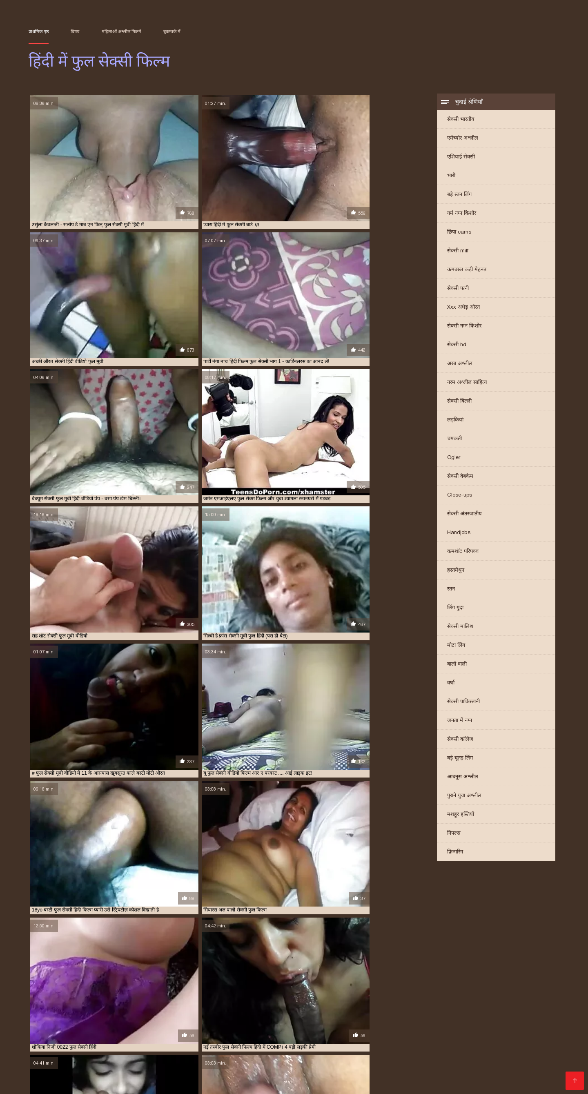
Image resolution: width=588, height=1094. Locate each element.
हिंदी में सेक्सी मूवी (512, 1075)
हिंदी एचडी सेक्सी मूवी (453, 1069)
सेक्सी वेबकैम (460, 478)
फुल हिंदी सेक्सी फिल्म (399, 1008)
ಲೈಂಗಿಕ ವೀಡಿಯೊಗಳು (380, 1036)
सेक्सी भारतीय (460, 121)
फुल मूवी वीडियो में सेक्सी (162, 1004)
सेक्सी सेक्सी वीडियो (177, 1075)
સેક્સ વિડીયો (432, 1043)
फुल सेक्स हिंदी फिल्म (323, 1004)
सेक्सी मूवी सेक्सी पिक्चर (141, 1069)
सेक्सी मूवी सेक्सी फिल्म (357, 1062)
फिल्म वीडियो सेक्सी (508, 1069)
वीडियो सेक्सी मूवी (296, 1069)
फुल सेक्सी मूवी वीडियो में (495, 1004)
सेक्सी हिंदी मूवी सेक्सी (147, 1043)
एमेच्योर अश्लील (462, 140)
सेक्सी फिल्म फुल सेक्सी (155, 1013)
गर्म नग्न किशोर (461, 215)
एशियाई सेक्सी (461, 159)
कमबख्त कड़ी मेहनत (466, 272)
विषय (75, 31)
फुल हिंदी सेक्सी (362, 1008)
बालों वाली (457, 666)
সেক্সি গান (136, 1075)
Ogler (453, 460)
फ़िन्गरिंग (455, 854)
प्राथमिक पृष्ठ (39, 31)
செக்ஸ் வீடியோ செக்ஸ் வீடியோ (223, 1069)
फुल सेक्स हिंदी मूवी (363, 1004)
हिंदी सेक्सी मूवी (208, 1082)
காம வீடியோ (438, 1075)
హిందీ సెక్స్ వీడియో (525, 1049)
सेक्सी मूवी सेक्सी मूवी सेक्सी (139, 1049)
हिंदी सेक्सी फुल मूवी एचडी (415, 1049)
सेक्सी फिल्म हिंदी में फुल (346, 1013)
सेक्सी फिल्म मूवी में (94, 1075)
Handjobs (458, 535)
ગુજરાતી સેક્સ (48, 1075)
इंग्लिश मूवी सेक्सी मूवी (158, 1036)
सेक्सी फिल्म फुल (115, 1013)
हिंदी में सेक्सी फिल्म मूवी (261, 1082)
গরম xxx (306, 1075)
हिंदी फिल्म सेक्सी (86, 1069)
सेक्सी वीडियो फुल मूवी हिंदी (349, 1017)
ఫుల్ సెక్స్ (473, 1075)
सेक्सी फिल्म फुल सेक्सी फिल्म (205, 1013)
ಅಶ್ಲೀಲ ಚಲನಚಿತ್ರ (357, 1049)
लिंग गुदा (455, 610)
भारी (451, 178)
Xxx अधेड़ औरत (463, 309)
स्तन (451, 591)
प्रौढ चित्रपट (403, 1062)
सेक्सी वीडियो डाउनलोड (101, 1062)
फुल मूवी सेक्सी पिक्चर (207, 1004)
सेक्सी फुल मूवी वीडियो (470, 1013)
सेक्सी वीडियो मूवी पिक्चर (232, 1062)
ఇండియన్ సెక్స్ (174, 1056)
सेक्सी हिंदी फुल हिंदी (515, 1017)
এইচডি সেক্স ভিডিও (443, 1056)
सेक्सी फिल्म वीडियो (346, 1075)
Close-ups (459, 497)
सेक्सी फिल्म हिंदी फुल (301, 1013)
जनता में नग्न (459, 723)
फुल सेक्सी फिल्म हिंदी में (405, 1004)
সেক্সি (481, 1056)
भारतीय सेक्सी (45, 1036)
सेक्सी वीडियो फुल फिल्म (257, 1017)
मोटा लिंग (456, 647)
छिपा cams (459, 234)
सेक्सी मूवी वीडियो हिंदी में (120, 1056)
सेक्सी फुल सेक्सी (83, 1017)
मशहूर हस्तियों (460, 816)
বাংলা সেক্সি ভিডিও (386, 1056)
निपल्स (454, 835)
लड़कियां (455, 422)
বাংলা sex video (473, 1049)
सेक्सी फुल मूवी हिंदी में (513, 1013)
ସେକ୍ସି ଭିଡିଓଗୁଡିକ (347, 1069)
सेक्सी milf (457, 253)
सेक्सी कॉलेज (460, 741)
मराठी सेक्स (100, 1043)
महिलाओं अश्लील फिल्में (121, 31)
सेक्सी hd (456, 347)
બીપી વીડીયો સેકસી (328, 1043)
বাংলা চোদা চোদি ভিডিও (66, 1049)
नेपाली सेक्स (482, 1036)
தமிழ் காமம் (518, 1036)
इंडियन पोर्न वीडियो (317, 1082)
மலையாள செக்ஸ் (437, 1036)
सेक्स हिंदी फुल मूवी (510, 1008)
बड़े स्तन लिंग (459, 197)
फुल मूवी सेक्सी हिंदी (249, 1004)
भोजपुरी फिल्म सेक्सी (78, 1082)
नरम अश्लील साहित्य (467, 384)
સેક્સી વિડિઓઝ (218, 1056)
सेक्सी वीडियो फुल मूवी (302, 1017)
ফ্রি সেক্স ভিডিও (394, 1075)
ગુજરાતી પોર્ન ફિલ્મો (385, 1043)
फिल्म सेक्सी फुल (121, 1004)
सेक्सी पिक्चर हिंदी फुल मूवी (72, 1013)
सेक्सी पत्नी (458, 290)
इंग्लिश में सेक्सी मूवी (201, 1049)
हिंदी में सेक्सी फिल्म (159, 1062)
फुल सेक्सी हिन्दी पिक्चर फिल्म (318, 1008)
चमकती (454, 441)
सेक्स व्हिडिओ (232, 1043)
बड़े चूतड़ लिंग (460, 760)
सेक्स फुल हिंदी (476, 1008)
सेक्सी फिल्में (169, 1082)
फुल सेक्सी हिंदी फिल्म (188, 1008)
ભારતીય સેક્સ (473, 1043)
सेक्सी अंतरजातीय (464, 516)
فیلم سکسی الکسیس (296, 1062)
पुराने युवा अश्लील (464, 798)
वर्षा (450, 685)
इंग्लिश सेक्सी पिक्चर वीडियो (315, 1036)
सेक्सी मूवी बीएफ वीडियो (261, 1075)
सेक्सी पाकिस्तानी (463, 704)
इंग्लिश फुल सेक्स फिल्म (48, 1004)
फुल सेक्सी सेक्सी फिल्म (112, 1008)
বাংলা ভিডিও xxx (502, 1062)
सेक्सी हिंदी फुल (435, 1017)
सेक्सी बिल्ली (459, 403)
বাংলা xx (217, 1075)
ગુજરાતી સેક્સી (257, 1036)
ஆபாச (547, 1069)
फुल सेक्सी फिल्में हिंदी (450, 1004)
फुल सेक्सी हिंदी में (227, 1008)
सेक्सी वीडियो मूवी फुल (397, 1017)
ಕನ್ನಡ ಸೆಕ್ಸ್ (113, 1036)
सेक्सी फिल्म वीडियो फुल (256, 1013)
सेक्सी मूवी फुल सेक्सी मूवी (169, 1017)
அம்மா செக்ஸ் (129, 1082)
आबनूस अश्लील (462, 779)
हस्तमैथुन (455, 572)
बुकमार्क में (171, 31)
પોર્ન (193, 1062)
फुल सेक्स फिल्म (285, 1004)
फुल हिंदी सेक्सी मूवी (440, 1008)
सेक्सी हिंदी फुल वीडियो (473, 1017)
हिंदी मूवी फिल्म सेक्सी (447, 1062)
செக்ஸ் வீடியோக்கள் (301, 1049)
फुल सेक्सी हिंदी (150, 1008)
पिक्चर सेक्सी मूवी (212, 1036)
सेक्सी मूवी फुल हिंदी (214, 1017)
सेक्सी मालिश (460, 629)
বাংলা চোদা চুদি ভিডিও (527, 1043)
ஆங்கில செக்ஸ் (275, 1043)
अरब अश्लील (459, 366)
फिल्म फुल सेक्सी (87, 1004)
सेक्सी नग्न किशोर (464, 328)
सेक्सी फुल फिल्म (387, 1013)
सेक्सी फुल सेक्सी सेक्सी (123, 1017)
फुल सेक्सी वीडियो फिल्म (67, 1008)
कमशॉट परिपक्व (463, 553)
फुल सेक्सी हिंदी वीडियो (267, 1008)
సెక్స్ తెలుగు (81, 1036)
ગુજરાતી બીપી (248, 1049)
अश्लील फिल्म (195, 1043)
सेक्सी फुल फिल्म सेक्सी (426, 1013)
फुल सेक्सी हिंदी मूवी (398, 1069)
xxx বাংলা (505, 1056)
